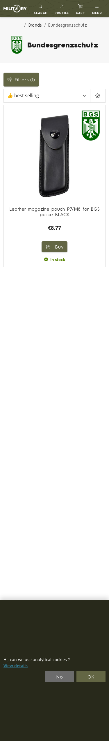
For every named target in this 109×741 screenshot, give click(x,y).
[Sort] (47, 96)
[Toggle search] (40, 8)
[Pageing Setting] (97, 95)
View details (15, 665)
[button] (62, 8)
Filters (21, 79)
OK (91, 677)
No (59, 677)
